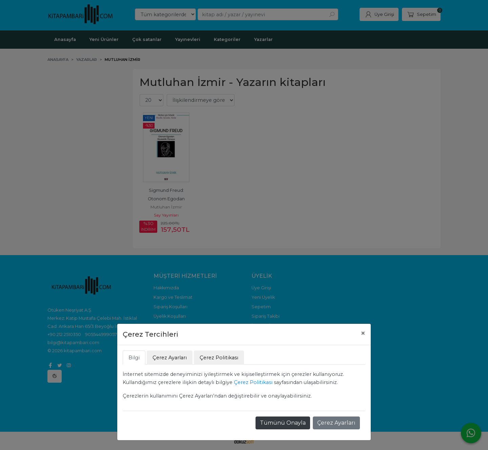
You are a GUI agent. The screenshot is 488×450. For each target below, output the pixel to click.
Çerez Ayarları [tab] (169, 358)
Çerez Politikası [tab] (219, 358)
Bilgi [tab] (134, 358)
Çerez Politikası (253, 382)
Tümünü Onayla (283, 423)
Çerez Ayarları (336, 423)
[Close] (363, 333)
